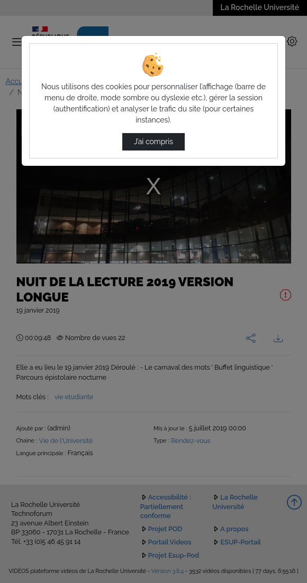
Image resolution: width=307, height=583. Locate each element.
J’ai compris (153, 141)
